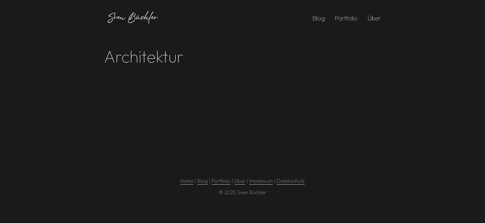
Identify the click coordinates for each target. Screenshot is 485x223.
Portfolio (346, 18)
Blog (318, 18)
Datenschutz (291, 181)
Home (186, 181)
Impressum (261, 181)
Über (374, 18)
